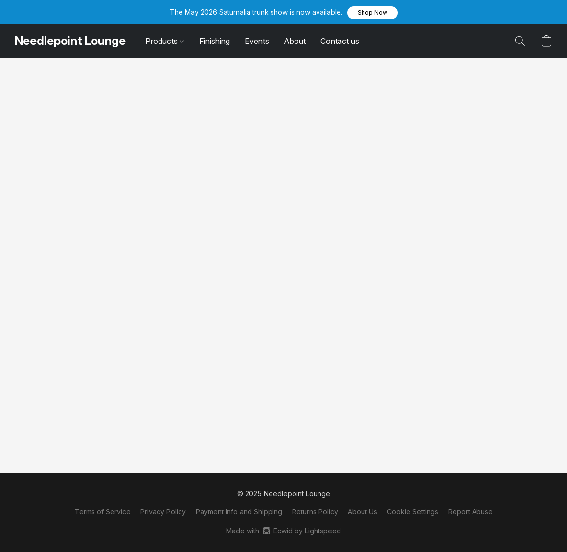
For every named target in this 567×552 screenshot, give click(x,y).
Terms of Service (103, 512)
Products (164, 41)
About (295, 41)
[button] (372, 12)
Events (257, 41)
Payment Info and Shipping (239, 512)
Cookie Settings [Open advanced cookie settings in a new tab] (412, 512)
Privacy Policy (163, 512)
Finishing (214, 41)
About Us (362, 512)
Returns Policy (315, 512)
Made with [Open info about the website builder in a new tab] (283, 531)
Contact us (339, 41)
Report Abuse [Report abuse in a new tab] (470, 512)
